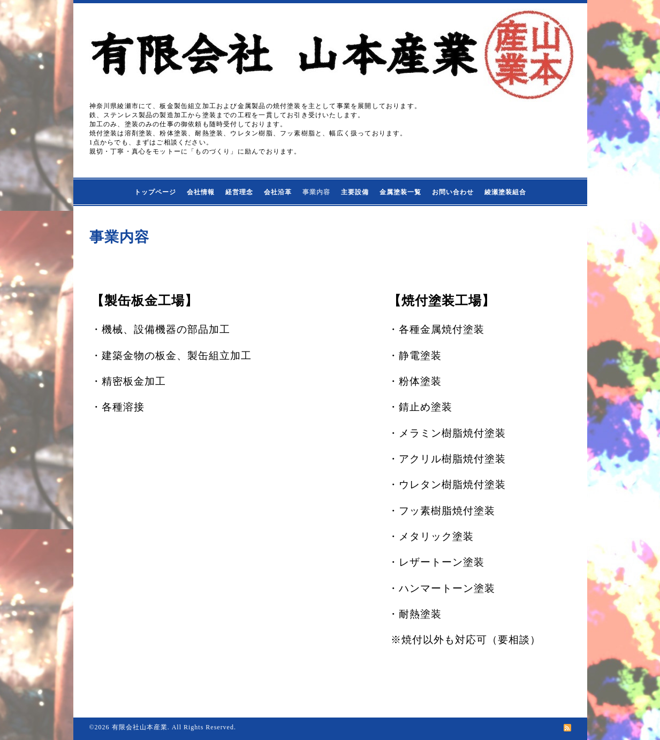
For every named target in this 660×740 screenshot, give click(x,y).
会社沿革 (278, 192)
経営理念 (239, 192)
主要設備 (355, 192)
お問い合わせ (453, 192)
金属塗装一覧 (400, 192)
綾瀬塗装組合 (505, 192)
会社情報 (201, 192)
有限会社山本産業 (140, 727)
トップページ (155, 192)
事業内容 (316, 192)
